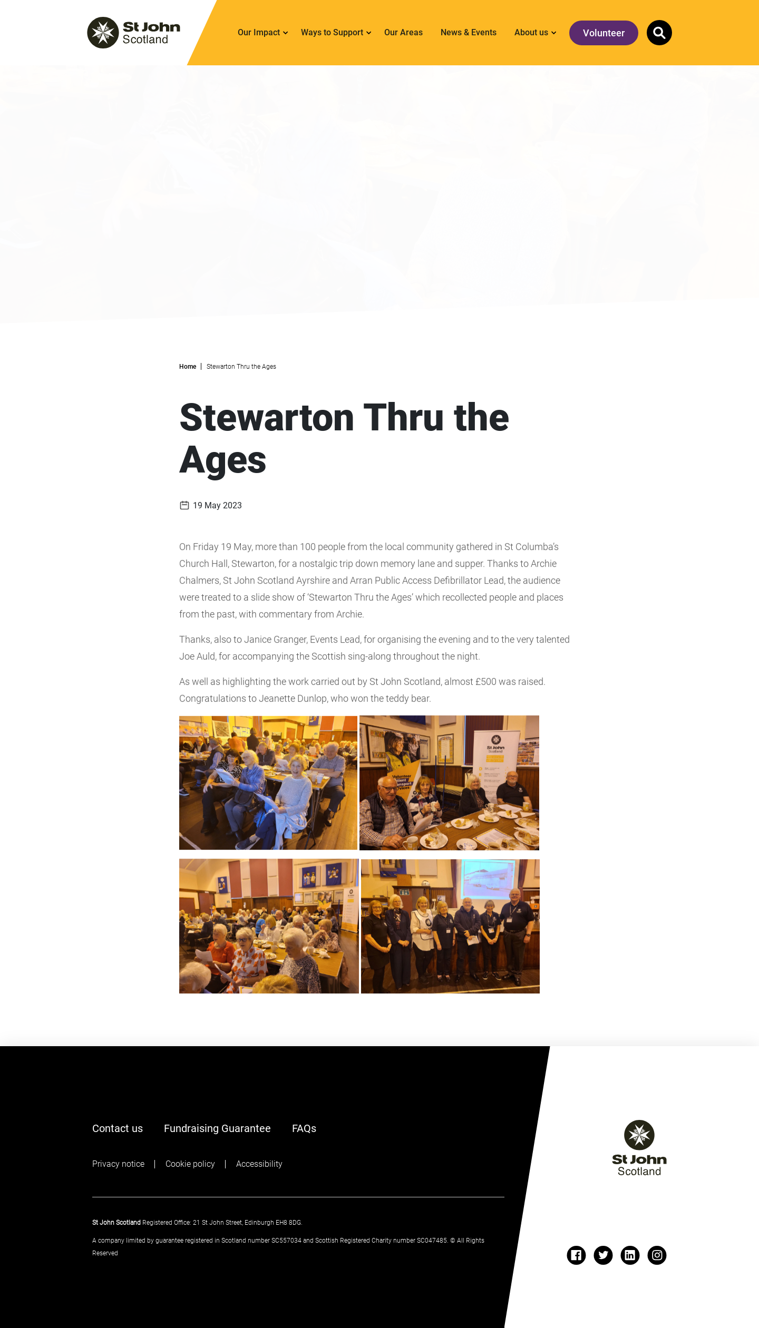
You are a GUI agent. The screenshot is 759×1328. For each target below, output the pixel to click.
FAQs (304, 1127)
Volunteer (604, 32)
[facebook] (576, 1255)
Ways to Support (332, 32)
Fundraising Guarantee (217, 1128)
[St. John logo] (133, 32)
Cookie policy (190, 1164)
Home (187, 366)
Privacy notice (118, 1164)
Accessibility (259, 1164)
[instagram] (657, 1255)
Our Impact (259, 32)
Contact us (117, 1128)
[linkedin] (630, 1255)
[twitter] (603, 1255)
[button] (659, 32)
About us (531, 32)
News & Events (469, 32)
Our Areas (403, 32)
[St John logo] (639, 1147)
